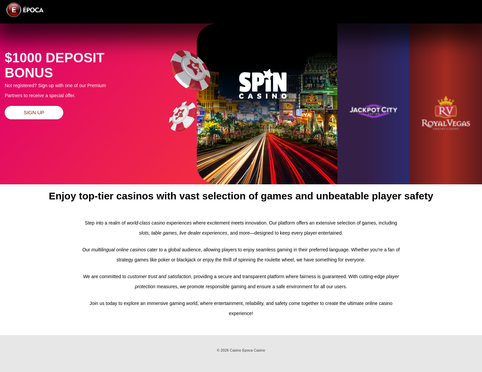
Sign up (34, 112)
